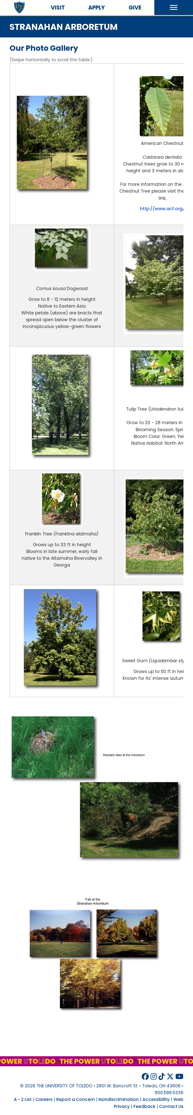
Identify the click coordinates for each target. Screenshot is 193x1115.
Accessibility (156, 1099)
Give (135, 8)
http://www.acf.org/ (162, 209)
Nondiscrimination (119, 1099)
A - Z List (23, 1099)
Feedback (144, 1106)
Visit (58, 8)
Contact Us (171, 1106)
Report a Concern (75, 1099)
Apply (96, 8)
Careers (44, 1099)
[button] (173, 7)
